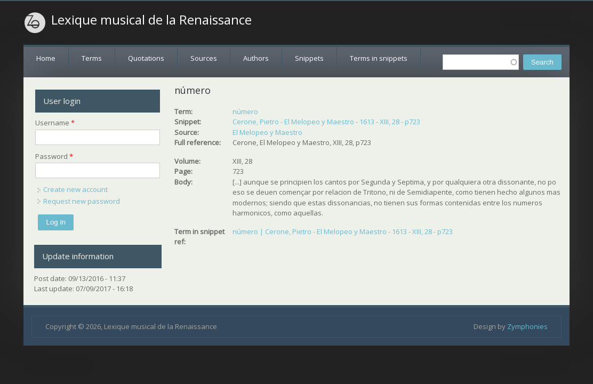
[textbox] (481, 62)
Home (45, 58)
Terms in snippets (378, 58)
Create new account (75, 189)
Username (55, 122)
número (245, 111)
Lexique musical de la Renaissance (151, 19)
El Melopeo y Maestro (267, 132)
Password (54, 156)
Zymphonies (527, 326)
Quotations (146, 58)
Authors (256, 58)
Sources (203, 58)
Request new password (81, 201)
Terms (92, 58)
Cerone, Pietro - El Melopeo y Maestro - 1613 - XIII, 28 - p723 (326, 121)
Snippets (309, 58)
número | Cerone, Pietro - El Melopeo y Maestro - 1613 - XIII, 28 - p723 (343, 231)
